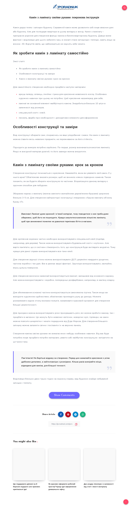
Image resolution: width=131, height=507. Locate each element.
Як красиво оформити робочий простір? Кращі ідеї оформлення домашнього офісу (62, 486)
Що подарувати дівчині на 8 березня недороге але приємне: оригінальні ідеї (26, 486)
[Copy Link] (64, 424)
